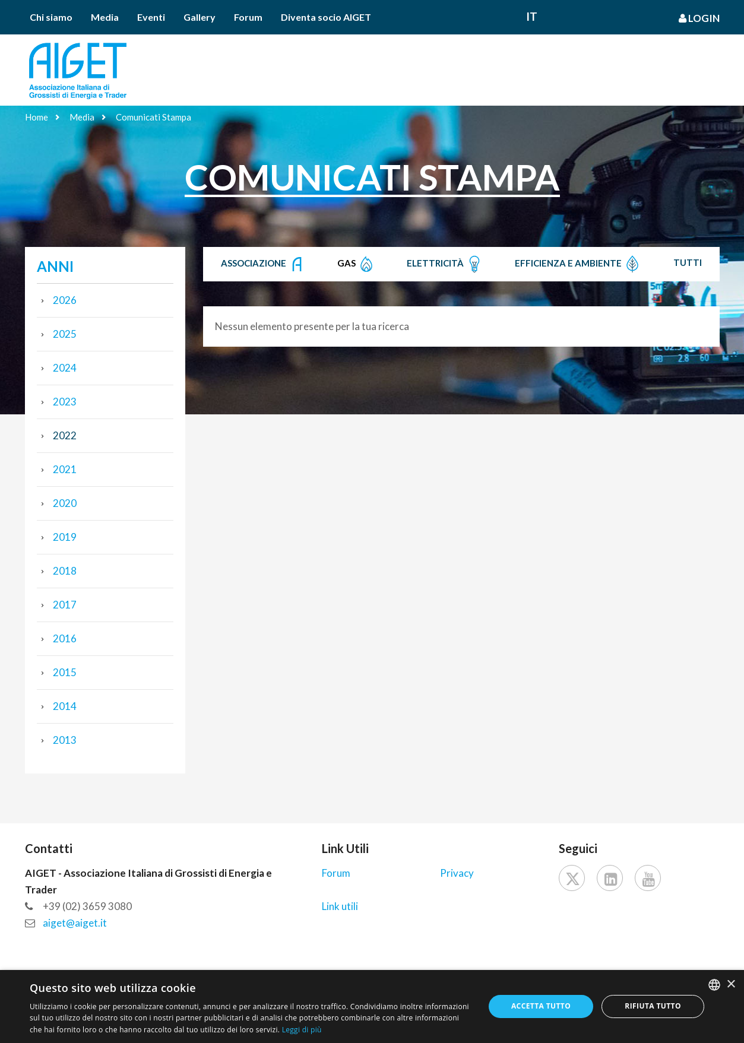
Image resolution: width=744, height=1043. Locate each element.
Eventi (151, 17)
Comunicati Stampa (153, 117)
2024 (65, 368)
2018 (65, 571)
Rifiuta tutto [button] (653, 1006)
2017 (65, 604)
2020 (65, 503)
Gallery (199, 17)
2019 (65, 537)
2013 (65, 740)
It (531, 16)
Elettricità (445, 264)
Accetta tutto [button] (541, 1006)
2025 (65, 334)
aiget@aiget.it (75, 923)
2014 (65, 706)
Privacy (457, 873)
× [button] (730, 984)
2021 (65, 469)
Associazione (263, 264)
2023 (65, 401)
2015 (65, 672)
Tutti (687, 262)
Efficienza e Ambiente (578, 264)
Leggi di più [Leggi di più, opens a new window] (302, 1030)
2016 (65, 638)
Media (105, 17)
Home (36, 117)
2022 (65, 435)
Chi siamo (51, 17)
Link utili (340, 906)
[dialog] (372, 1006)
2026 (65, 300)
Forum (248, 17)
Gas (356, 264)
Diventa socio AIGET (326, 17)
